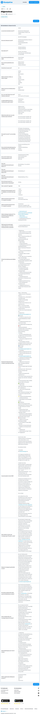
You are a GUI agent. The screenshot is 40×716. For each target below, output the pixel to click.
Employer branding (17, 691)
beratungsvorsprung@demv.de (25, 314)
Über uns (21, 708)
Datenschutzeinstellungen (29, 708)
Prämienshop (3, 691)
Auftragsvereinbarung (23, 217)
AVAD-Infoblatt (22, 215)
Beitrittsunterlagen (23, 451)
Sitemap (36, 708)
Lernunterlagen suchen (4, 690)
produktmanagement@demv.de (25, 348)
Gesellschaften (24, 593)
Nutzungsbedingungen (4, 708)
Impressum (17, 708)
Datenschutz (12, 708)
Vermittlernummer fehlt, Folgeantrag (25, 504)
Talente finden (16, 690)
